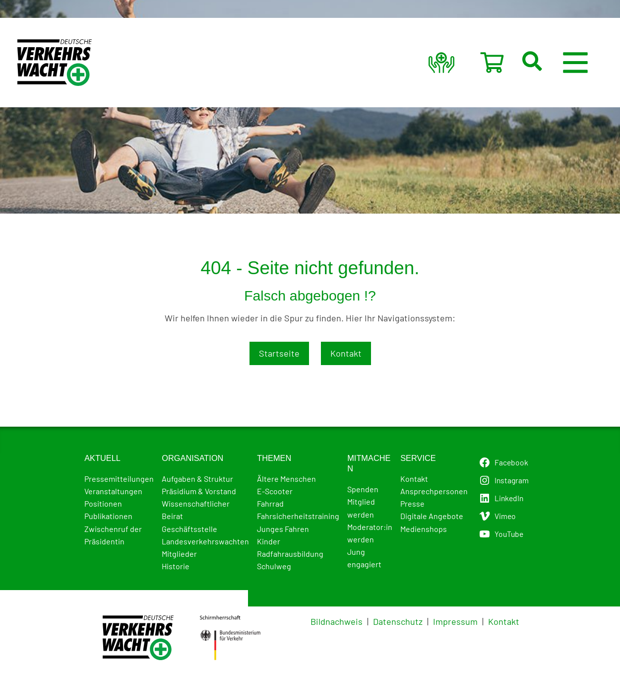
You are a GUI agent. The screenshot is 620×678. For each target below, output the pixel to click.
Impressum (455, 621)
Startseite (279, 353)
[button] (547, 62)
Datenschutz (398, 621)
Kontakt (346, 353)
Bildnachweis (336, 621)
